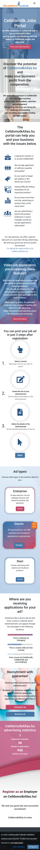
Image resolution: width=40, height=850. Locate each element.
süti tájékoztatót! (16, 843)
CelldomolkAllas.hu (22, 68)
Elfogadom (33, 847)
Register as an (13, 792)
